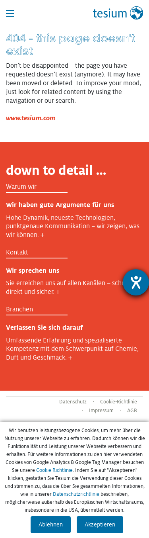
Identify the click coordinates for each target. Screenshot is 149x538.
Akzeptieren (100, 524)
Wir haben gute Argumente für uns (60, 205)
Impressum (101, 410)
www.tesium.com (30, 118)
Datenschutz (73, 402)
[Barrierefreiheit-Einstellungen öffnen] (136, 282)
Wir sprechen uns (32, 270)
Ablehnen (51, 524)
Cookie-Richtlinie (118, 402)
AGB (132, 410)
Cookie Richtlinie (54, 470)
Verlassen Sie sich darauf (44, 327)
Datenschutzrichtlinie (76, 494)
